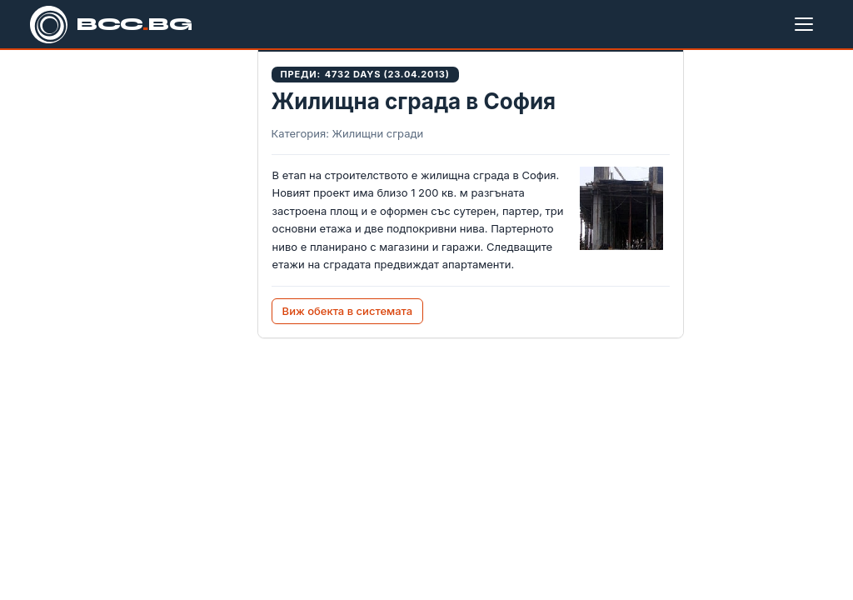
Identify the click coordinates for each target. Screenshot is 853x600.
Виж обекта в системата (347, 311)
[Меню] (807, 24)
